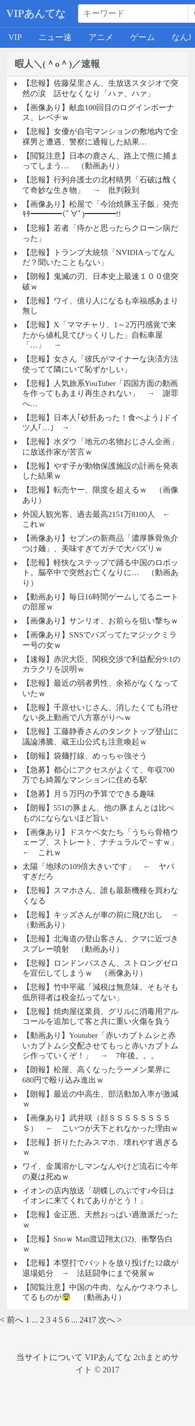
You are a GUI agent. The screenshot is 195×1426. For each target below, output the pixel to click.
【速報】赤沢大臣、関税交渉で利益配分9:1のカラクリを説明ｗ (101, 664)
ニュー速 (55, 37)
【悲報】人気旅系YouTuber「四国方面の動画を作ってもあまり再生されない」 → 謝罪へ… (100, 393)
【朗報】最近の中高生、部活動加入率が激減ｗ (100, 1099)
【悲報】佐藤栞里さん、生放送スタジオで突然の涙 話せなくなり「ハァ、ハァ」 (100, 88)
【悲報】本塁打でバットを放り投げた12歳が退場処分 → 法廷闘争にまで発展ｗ (100, 1268)
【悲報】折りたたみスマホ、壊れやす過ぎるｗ (100, 1147)
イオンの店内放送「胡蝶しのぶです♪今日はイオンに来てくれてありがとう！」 (98, 1196)
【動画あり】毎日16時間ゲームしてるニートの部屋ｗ (100, 602)
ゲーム (142, 37)
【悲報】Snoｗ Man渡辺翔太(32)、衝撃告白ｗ (97, 1244)
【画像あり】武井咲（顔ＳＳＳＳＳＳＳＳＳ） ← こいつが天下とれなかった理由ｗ (100, 1123)
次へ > (110, 1319)
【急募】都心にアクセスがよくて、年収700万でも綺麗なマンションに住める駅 (98, 775)
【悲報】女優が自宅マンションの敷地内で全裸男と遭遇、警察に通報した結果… (100, 136)
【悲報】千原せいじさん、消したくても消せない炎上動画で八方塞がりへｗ (100, 712)
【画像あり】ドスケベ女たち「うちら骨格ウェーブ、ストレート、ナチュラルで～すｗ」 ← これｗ (101, 842)
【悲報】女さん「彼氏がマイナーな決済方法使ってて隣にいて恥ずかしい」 (100, 364)
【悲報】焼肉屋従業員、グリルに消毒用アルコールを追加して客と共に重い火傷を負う (100, 1016)
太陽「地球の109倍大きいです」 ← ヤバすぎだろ (98, 871)
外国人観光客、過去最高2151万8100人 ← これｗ (100, 519)
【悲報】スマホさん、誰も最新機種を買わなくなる (100, 895)
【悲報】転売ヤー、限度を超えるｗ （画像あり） (100, 495)
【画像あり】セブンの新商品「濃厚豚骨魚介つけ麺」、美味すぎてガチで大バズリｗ (100, 543)
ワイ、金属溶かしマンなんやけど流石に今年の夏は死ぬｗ (100, 1171)
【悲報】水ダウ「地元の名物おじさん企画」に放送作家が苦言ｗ (100, 446)
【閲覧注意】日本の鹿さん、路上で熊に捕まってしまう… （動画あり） (100, 161)
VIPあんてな (36, 13)
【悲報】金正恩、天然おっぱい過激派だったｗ (100, 1219)
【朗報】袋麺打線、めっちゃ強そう (84, 756)
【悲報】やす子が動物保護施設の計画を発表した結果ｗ (100, 471)
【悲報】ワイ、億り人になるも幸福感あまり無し (100, 306)
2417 (88, 1319)
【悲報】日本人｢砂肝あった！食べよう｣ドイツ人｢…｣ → (100, 423)
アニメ (100, 37)
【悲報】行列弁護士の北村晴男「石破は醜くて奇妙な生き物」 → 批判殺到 (100, 185)
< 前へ (11, 1319)
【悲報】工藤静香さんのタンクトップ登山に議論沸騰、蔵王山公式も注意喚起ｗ (100, 736)
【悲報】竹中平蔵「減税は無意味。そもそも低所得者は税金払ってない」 (100, 992)
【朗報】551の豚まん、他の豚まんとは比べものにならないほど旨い (98, 813)
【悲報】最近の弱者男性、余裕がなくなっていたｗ (100, 688)
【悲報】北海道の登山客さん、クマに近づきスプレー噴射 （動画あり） (100, 944)
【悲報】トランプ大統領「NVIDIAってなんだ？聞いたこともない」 (98, 257)
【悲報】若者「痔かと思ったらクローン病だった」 (100, 233)
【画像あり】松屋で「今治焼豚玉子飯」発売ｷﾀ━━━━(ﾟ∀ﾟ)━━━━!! (100, 209)
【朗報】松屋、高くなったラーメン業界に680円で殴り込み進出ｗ (96, 1074)
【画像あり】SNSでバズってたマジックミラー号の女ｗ (99, 640)
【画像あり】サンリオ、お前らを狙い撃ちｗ (100, 621)
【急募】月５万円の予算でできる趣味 (88, 794)
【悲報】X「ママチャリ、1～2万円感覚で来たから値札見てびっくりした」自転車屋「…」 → (99, 335)
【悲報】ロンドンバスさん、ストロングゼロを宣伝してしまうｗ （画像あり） (100, 968)
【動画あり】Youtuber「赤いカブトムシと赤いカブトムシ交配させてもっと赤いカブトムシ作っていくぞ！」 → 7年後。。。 (100, 1045)
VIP (15, 37)
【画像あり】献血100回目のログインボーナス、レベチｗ (98, 112)
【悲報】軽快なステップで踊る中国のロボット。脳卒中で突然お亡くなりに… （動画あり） (100, 572)
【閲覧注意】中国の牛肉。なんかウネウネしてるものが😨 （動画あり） (100, 1292)
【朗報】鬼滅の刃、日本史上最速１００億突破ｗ (100, 281)
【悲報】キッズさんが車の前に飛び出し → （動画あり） (101, 920)
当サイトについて (49, 1357)
